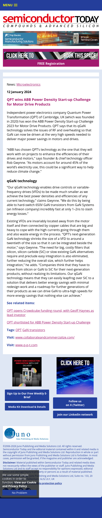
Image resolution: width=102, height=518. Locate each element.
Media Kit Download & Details (27, 407)
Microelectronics (28, 84)
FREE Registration (51, 63)
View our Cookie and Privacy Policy (19, 484)
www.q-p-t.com (26, 345)
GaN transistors (33, 330)
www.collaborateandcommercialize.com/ (45, 337)
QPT (19, 330)
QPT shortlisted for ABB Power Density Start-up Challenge (48, 322)
